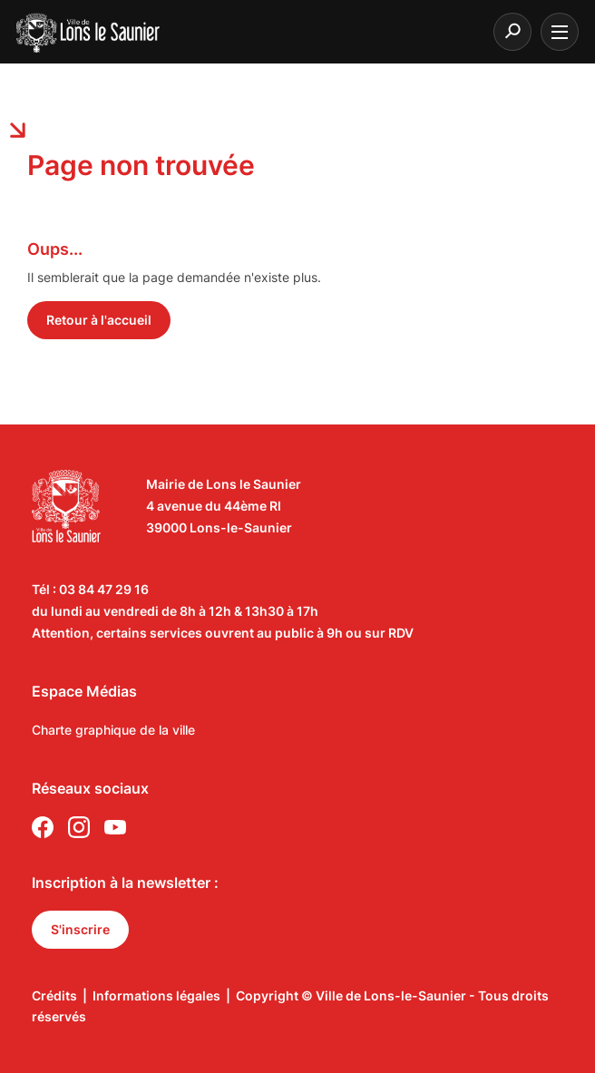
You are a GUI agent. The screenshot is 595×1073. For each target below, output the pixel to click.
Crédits (54, 995)
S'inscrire (80, 929)
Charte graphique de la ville (113, 729)
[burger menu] (560, 32)
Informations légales (156, 995)
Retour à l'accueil (98, 319)
